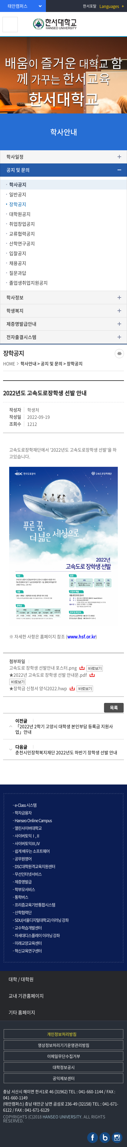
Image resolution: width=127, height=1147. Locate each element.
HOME (9, 363)
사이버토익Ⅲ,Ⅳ (27, 843)
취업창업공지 (22, 224)
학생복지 (15, 310)
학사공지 (17, 184)
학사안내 (28, 363)
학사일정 (15, 156)
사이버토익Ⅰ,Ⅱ (27, 835)
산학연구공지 (22, 243)
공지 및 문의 (18, 170)
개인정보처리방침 (62, 1034)
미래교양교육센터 (28, 943)
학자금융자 (23, 812)
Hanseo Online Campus (33, 820)
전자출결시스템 (21, 337)
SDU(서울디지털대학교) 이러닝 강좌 (42, 920)
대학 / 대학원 (21, 979)
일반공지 (17, 194)
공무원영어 (23, 858)
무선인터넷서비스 (28, 874)
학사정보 (15, 297)
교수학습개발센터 (28, 927)
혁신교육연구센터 (28, 950)
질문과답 (17, 273)
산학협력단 (23, 912)
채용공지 (17, 263)
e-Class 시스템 (25, 805)
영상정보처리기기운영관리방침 (63, 1045)
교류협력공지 (22, 233)
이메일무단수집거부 (63, 1056)
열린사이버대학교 (28, 828)
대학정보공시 (64, 1067)
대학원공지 (20, 214)
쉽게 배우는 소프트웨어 (32, 851)
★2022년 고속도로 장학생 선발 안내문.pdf (48, 675)
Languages (109, 6)
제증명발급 (23, 881)
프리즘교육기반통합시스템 (35, 904)
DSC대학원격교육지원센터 (35, 866)
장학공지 (17, 204)
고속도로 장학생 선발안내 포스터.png (43, 668)
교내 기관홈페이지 (26, 995)
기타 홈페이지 (22, 1012)
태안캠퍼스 (18, 6)
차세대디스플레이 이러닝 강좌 (37, 935)
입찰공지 (17, 253)
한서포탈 (89, 6)
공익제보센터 (64, 1078)
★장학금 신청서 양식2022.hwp (38, 688)
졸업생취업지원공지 (28, 282)
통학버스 (21, 897)
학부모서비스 (25, 889)
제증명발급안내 (21, 323)
